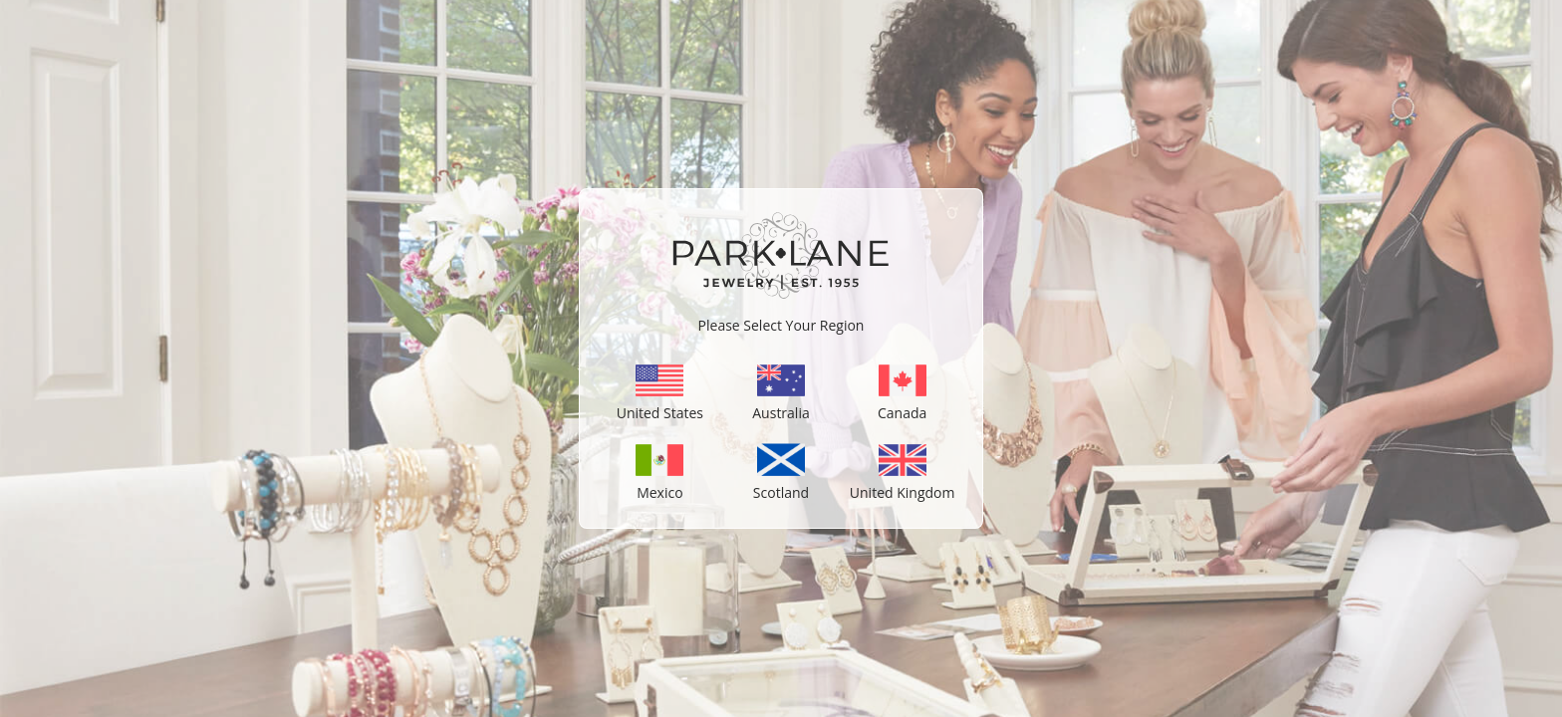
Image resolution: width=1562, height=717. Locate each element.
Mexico (659, 485)
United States (660, 405)
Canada (902, 405)
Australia (780, 405)
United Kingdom (902, 485)
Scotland (781, 485)
